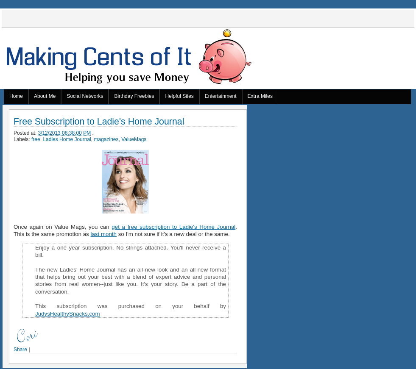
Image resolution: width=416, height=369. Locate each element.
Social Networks (85, 96)
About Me (45, 96)
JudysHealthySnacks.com (67, 314)
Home (16, 96)
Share (20, 349)
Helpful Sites (179, 96)
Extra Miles (260, 96)
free (35, 139)
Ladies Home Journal (67, 139)
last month (104, 234)
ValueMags (133, 139)
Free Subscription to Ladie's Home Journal (99, 121)
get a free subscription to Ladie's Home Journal (173, 227)
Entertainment (221, 96)
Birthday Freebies (134, 96)
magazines (106, 139)
